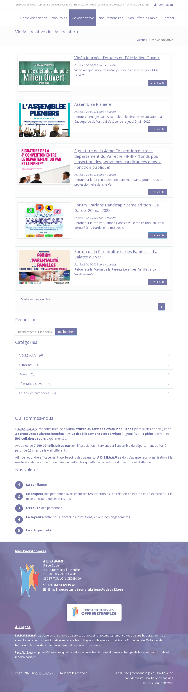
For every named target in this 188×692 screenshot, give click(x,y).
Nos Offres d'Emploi (143, 18)
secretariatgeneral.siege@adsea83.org (91, 589)
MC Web (168, 683)
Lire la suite (157, 82)
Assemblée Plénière (92, 104)
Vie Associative (83, 18)
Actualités (29, 365)
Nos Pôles (59, 18)
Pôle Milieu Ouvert (35, 384)
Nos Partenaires (110, 18)
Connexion (163, 5)
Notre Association (33, 18)
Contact (168, 18)
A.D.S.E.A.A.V (31, 355)
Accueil (142, 40)
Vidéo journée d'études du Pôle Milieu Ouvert (117, 57)
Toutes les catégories (37, 393)
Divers (26, 374)
